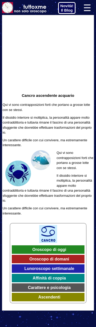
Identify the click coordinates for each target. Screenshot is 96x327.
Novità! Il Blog (66, 8)
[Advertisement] (48, 54)
